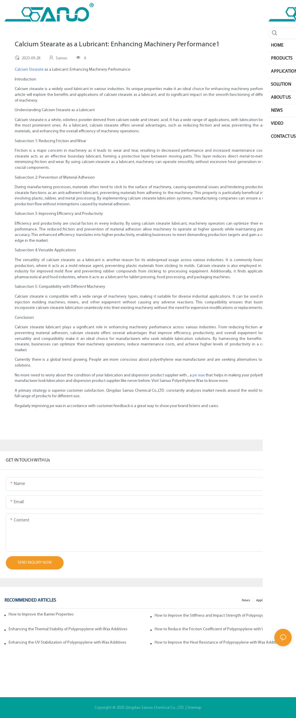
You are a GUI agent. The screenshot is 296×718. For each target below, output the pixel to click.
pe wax (199, 375)
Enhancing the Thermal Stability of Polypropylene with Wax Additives (68, 629)
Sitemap (194, 708)
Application (264, 600)
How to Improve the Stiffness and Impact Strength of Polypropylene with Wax (221, 615)
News (246, 600)
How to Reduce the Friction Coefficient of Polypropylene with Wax (212, 629)
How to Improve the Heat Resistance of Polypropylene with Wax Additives (218, 642)
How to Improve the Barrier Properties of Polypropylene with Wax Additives (42, 614)
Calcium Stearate (29, 69)
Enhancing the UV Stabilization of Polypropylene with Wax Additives (67, 642)
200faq (284, 600)
